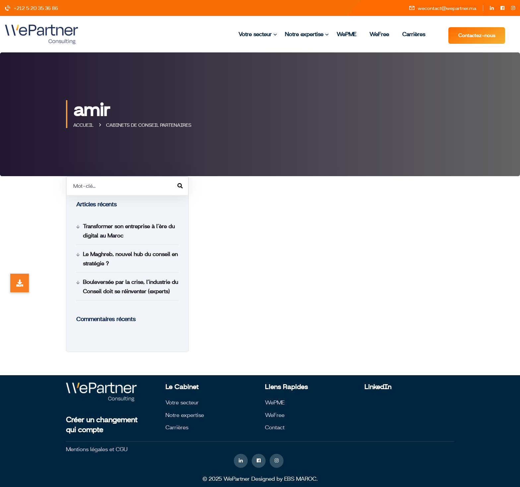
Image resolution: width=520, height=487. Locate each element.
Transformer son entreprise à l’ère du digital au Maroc (129, 231)
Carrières (413, 34)
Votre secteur (255, 34)
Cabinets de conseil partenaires (148, 125)
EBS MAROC (300, 478)
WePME (346, 34)
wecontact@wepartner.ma (442, 8)
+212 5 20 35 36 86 (31, 8)
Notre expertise (304, 34)
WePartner (237, 478)
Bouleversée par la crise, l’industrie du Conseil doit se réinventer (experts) (130, 287)
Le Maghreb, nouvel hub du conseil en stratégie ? (130, 259)
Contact (275, 427)
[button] (19, 283)
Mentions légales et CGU (97, 449)
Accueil (84, 125)
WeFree (379, 34)
